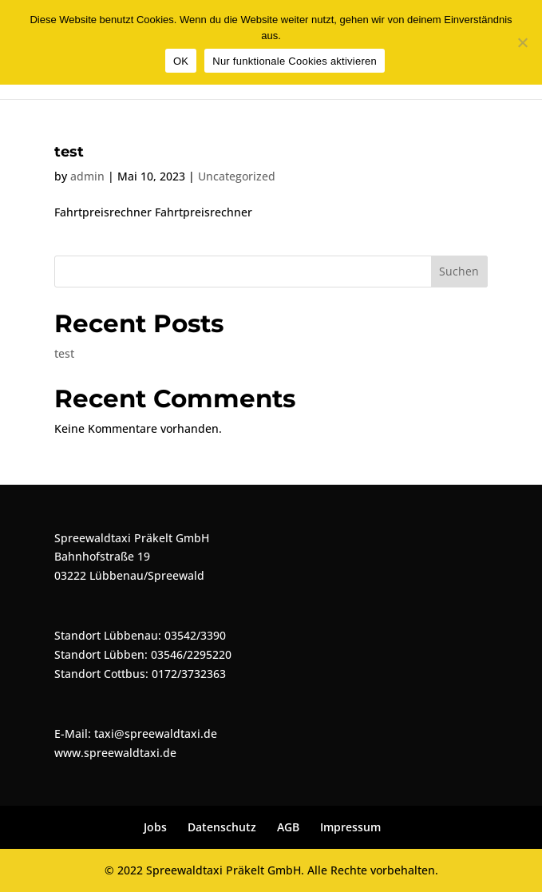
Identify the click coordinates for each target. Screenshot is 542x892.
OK (180, 61)
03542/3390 (195, 635)
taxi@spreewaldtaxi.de (155, 733)
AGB (288, 827)
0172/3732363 (189, 673)
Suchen (459, 271)
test (69, 152)
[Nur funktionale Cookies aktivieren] (522, 42)
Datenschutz (222, 827)
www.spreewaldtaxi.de (115, 752)
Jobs (155, 827)
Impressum (350, 827)
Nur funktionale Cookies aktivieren (294, 61)
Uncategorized (236, 176)
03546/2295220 (191, 654)
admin (87, 176)
